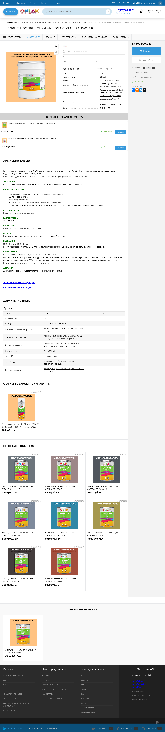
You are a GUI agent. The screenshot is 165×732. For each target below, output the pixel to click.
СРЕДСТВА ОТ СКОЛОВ (12, 692)
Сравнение (102, 728)
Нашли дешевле (140, 72)
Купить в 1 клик (146, 60)
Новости (58, 3)
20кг (102, 74)
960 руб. (21, 429)
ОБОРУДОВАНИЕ (10, 708)
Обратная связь (13, 728)
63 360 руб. (8, 146)
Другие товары (107, 314)
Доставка (20, 3)
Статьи (83, 701)
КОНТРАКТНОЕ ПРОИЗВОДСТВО (55, 687)
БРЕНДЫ (45, 678)
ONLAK (103, 77)
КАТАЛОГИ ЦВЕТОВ (50, 683)
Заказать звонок (123, 13)
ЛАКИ (5, 687)
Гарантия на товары (89, 710)
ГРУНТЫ (6, 683)
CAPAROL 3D (105, 108)
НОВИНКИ (46, 673)
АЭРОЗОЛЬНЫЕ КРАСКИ (13, 673)
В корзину (120, 132)
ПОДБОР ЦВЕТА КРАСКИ (52, 696)
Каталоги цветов (87, 706)
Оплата (33, 3)
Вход (114, 3)
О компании (85, 696)
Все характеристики (105, 69)
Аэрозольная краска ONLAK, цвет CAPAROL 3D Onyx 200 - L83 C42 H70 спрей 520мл (111, 93)
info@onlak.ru (146, 673)
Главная (7, 3)
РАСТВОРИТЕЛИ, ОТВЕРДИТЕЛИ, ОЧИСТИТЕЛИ (16, 702)
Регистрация (123, 3)
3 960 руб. (7, 131)
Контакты (45, 3)
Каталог (10, 11)
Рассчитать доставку (142, 77)
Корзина (152, 728)
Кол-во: (138, 67)
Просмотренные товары (82, 607)
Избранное (127, 728)
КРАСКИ (6, 678)
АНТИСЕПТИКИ (9, 696)
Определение (149, 3)
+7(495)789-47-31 (125, 10)
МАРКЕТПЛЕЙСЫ (49, 692)
